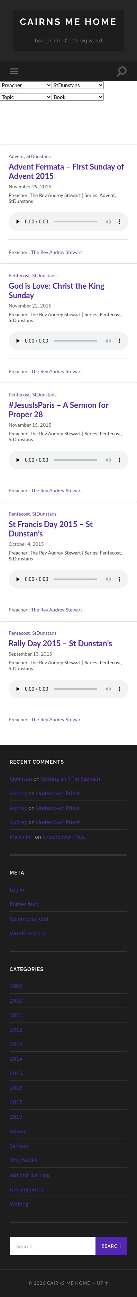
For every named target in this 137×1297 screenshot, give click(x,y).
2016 (16, 1087)
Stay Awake (23, 1160)
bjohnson (21, 778)
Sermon (19, 1145)
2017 (16, 1102)
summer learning (30, 1174)
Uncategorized (27, 1189)
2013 (16, 1044)
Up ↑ (103, 1283)
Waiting (19, 1203)
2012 (16, 1029)
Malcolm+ (22, 836)
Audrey (18, 793)
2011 (16, 1014)
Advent (16, 156)
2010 (16, 1000)
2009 (16, 986)
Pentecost (19, 275)
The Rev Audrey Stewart (56, 252)
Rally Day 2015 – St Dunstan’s (60, 643)
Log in (17, 889)
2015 (16, 1073)
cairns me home (68, 21)
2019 (16, 1116)
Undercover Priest (58, 793)
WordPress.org (27, 933)
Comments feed (29, 918)
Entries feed (24, 904)
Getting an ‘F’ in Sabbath (70, 778)
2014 (16, 1058)
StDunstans (38, 156)
